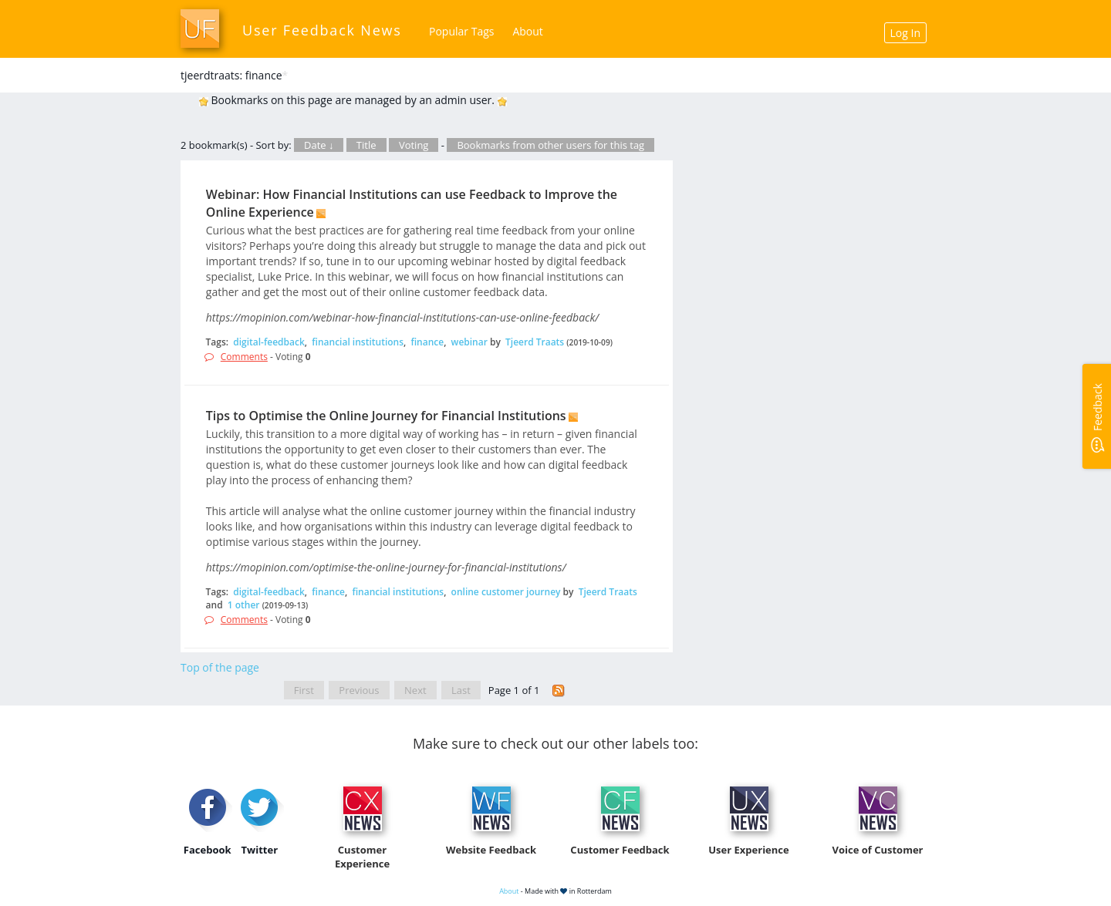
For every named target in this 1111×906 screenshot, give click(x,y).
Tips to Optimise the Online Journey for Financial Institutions (386, 415)
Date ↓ (318, 145)
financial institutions (358, 342)
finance (427, 342)
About (527, 31)
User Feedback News (322, 30)
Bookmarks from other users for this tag (550, 145)
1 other (244, 604)
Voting (414, 145)
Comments (244, 356)
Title (366, 145)
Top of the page (220, 667)
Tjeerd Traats (534, 342)
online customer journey (506, 591)
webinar (469, 342)
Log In (905, 32)
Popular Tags (461, 31)
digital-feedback (269, 342)
